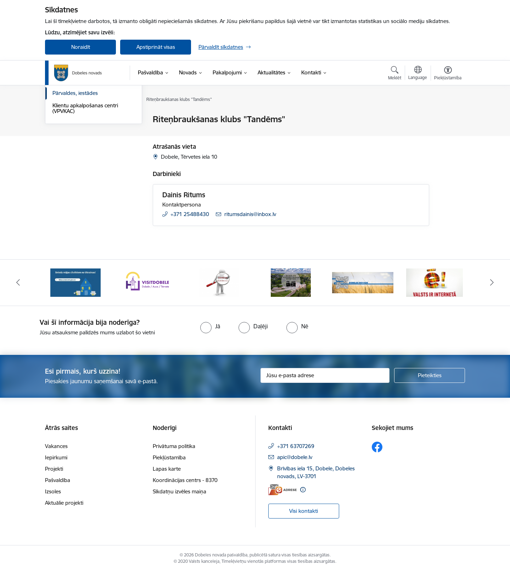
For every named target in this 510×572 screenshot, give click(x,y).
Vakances (56, 446)
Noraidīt (80, 47)
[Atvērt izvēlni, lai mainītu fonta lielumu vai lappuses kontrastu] (448, 74)
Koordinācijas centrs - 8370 (185, 480)
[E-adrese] (282, 489)
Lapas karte (167, 468)
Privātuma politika (174, 446)
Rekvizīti (62, 132)
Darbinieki (64, 156)
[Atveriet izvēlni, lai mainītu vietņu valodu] (418, 74)
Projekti (54, 468)
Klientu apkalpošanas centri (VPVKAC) (85, 184)
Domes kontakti (71, 119)
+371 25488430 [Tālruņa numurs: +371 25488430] (189, 214)
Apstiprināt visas (155, 47)
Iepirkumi (56, 457)
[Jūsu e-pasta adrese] (325, 375)
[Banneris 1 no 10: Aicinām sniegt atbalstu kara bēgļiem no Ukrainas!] (75, 282)
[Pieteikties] (429, 375)
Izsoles (53, 491)
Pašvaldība (57, 480)
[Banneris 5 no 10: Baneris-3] (362, 282)
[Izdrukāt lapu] (447, 116)
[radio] (210, 326)
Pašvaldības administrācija (83, 144)
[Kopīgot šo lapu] (447, 134)
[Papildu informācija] (303, 489)
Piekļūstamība (169, 457)
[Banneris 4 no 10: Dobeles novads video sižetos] (291, 282)
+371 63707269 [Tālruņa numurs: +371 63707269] (295, 446)
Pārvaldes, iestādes (75, 168)
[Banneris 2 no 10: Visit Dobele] (147, 282)
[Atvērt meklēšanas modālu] (395, 74)
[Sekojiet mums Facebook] (377, 447)
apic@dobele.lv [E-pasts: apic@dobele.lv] (294, 457)
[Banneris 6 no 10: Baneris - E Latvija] (434, 282)
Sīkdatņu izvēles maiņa (179, 491)
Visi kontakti (303, 511)
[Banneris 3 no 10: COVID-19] (219, 282)
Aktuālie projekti (64, 502)
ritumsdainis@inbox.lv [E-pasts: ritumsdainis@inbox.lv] (250, 214)
